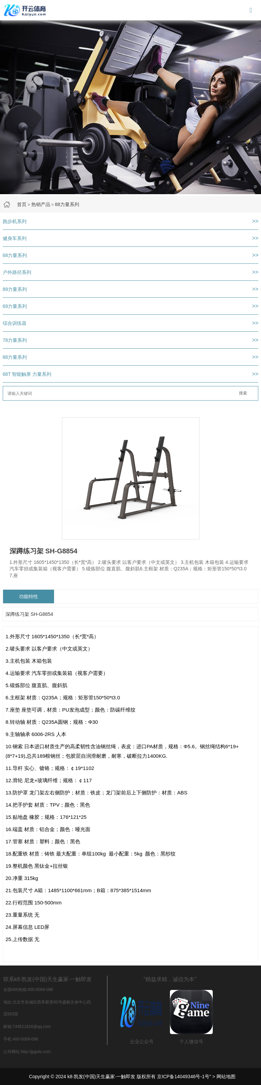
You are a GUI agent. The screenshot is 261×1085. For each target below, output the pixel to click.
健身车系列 (15, 238)
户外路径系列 (17, 272)
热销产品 (40, 204)
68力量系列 (15, 255)
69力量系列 (15, 306)
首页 (22, 204)
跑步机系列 (15, 221)
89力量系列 (15, 289)
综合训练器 (15, 323)
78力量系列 (15, 340)
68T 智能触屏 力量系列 (27, 374)
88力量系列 (67, 204)
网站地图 (226, 1076)
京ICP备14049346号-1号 (183, 1076)
